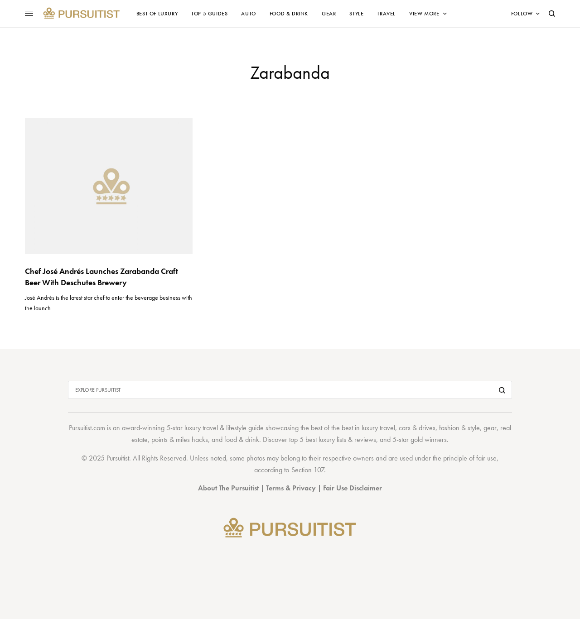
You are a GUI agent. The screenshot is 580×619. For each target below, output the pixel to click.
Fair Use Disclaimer (352, 488)
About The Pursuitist (228, 488)
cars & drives (417, 427)
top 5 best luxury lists (317, 439)
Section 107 (307, 470)
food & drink (241, 439)
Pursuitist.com (87, 427)
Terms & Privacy (291, 488)
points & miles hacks (179, 439)
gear (490, 427)
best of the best (332, 427)
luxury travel (378, 427)
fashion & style (459, 427)
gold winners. (430, 439)
